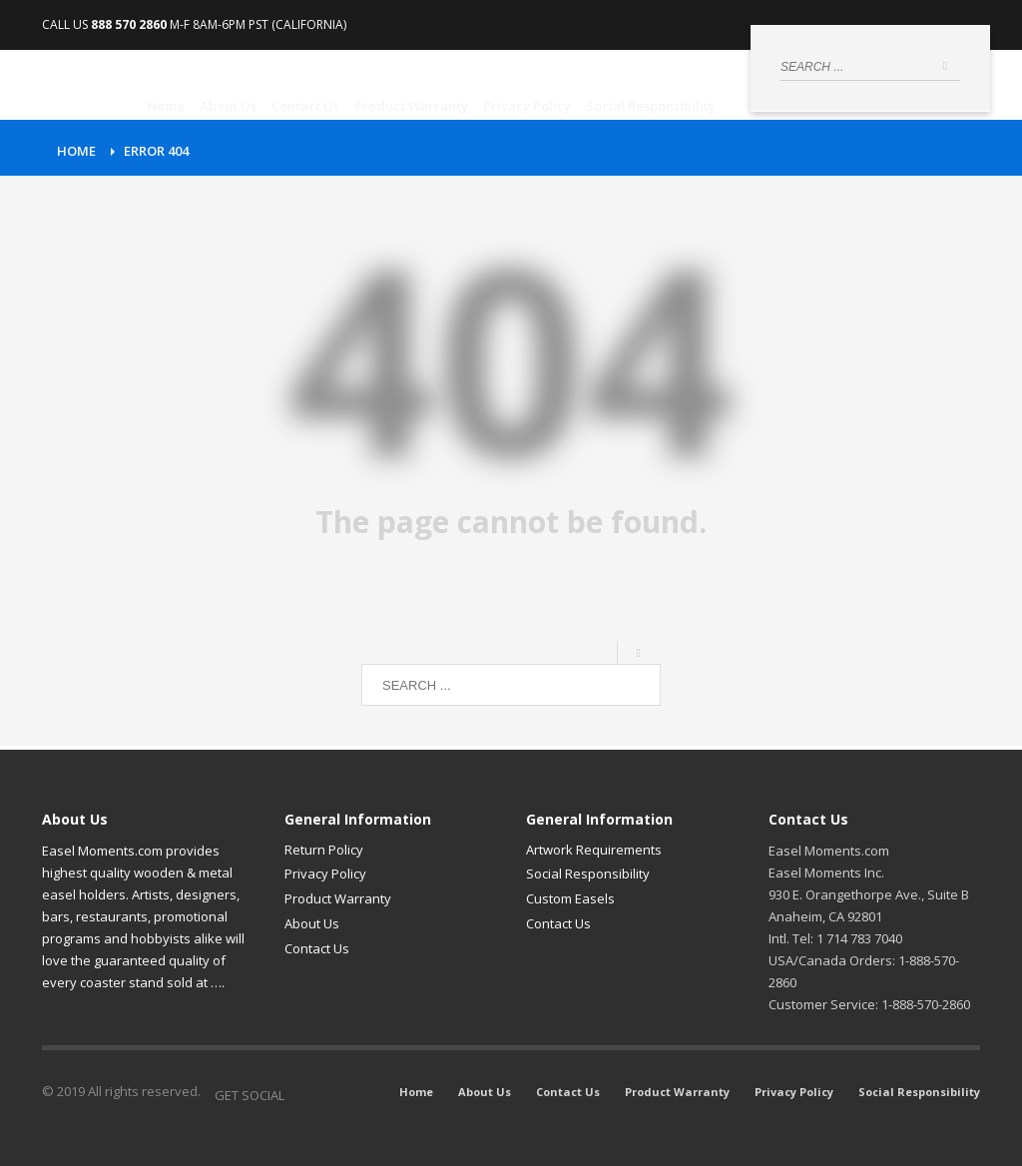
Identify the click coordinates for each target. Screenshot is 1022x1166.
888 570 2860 (129, 24)
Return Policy (323, 850)
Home (76, 151)
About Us (311, 923)
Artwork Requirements (594, 850)
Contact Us (316, 948)
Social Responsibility (588, 873)
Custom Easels (570, 898)
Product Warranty (337, 898)
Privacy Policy (325, 873)
